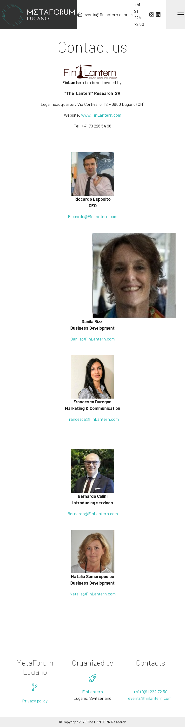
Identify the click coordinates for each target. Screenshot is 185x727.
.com (110, 338)
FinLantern (95, 338)
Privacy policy (34, 700)
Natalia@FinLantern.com (93, 593)
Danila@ (77, 338)
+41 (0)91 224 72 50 (150, 691)
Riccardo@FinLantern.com (92, 216)
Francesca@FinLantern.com (92, 419)
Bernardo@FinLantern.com (92, 513)
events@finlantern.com (150, 698)
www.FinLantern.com (101, 115)
